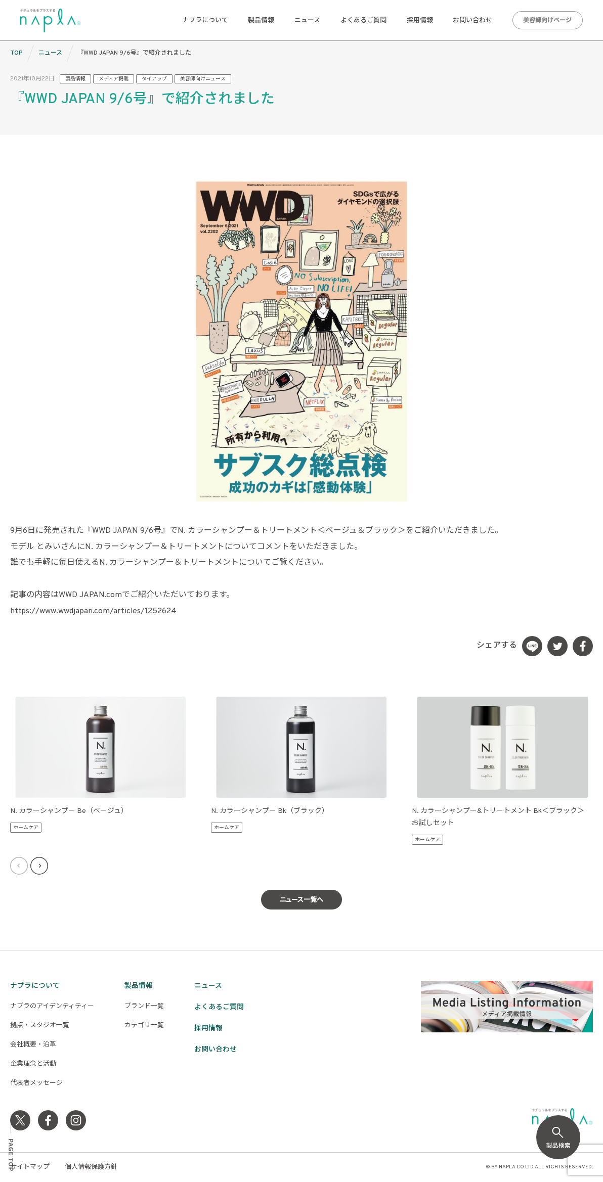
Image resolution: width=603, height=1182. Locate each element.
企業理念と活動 (33, 1064)
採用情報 (420, 21)
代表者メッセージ (36, 1083)
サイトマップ (30, 1167)
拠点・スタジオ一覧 (39, 1026)
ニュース (307, 21)
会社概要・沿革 (33, 1045)
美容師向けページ (547, 21)
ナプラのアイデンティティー (52, 1007)
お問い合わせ (472, 21)
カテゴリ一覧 (144, 1026)
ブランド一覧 (144, 1007)
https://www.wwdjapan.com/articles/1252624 (93, 611)
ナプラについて (205, 21)
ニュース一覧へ (301, 900)
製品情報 (261, 21)
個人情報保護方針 (91, 1167)
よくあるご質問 (363, 21)
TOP (16, 53)
